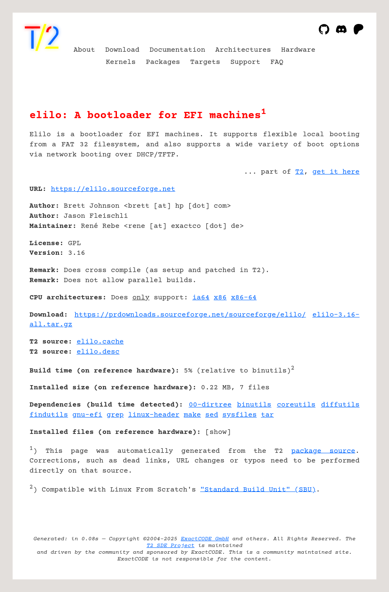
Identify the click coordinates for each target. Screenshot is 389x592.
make (192, 415)
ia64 (200, 298)
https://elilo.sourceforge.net (113, 189)
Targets (205, 62)
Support (245, 62)
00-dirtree (210, 405)
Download (122, 50)
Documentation (177, 50)
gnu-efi (87, 415)
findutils (48, 415)
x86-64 (244, 298)
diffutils (340, 405)
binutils (254, 405)
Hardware (298, 50)
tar (267, 415)
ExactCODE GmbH (205, 539)
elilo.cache (100, 342)
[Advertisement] (334, 239)
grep (115, 415)
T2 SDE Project (170, 545)
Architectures (243, 50)
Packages (163, 62)
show (218, 432)
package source (323, 451)
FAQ (276, 62)
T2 (299, 172)
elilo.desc (98, 352)
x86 (220, 298)
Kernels (120, 62)
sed (211, 415)
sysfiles (239, 415)
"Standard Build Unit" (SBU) (258, 490)
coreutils (296, 405)
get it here (336, 172)
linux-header (154, 415)
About (84, 50)
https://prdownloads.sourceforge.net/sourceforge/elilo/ (190, 315)
